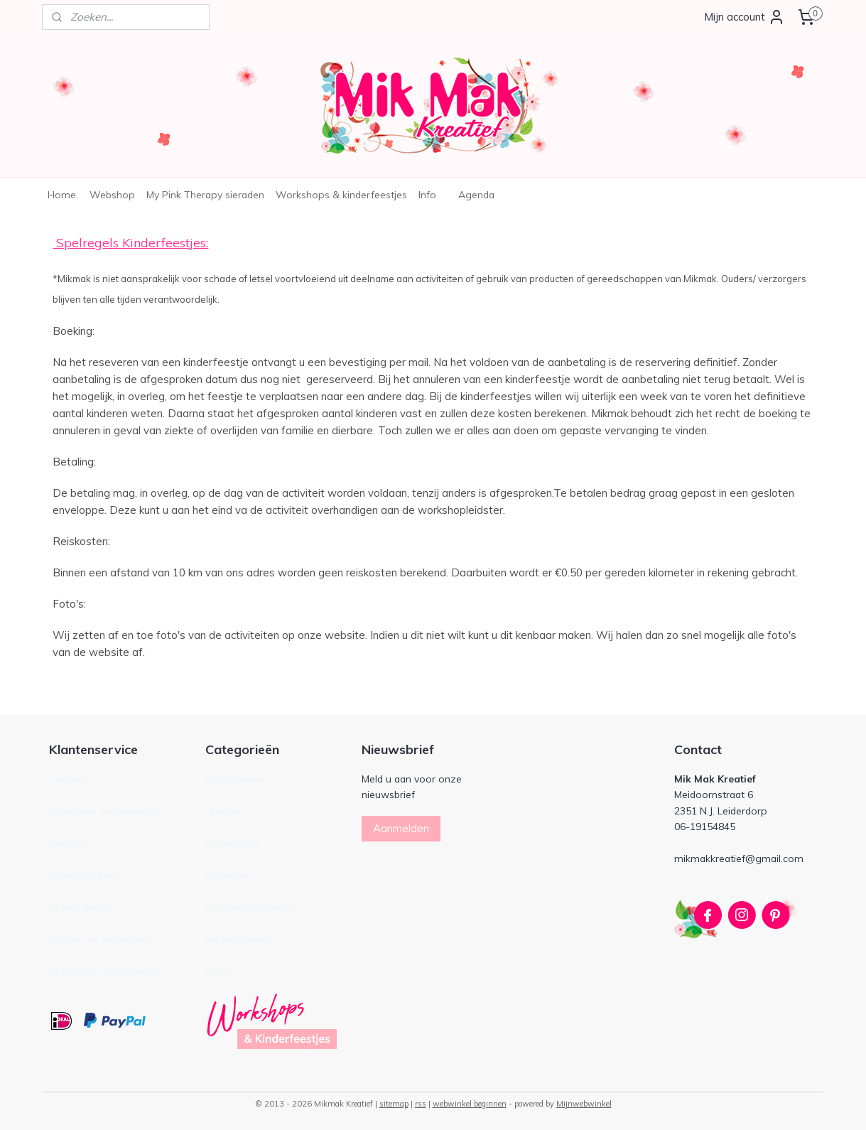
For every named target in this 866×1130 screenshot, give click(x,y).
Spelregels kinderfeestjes (107, 970)
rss (420, 1104)
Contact (67, 779)
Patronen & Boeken (250, 906)
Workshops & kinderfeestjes (341, 194)
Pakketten (228, 874)
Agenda (476, 194)
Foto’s (219, 970)
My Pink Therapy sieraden (205, 194)
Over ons (70, 842)
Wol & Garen (235, 779)
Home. (63, 194)
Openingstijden (84, 874)
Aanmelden (401, 828)
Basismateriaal (239, 938)
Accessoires (233, 842)
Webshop (112, 194)
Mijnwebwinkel (584, 1104)
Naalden (224, 811)
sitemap (393, 1104)
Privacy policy (80, 906)
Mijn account (744, 17)
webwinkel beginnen (470, 1104)
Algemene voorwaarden (105, 811)
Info (427, 194)
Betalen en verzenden (99, 938)
